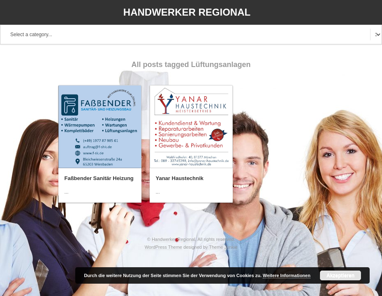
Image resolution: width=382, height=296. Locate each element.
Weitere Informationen (286, 275)
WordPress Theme (163, 247)
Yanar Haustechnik (180, 178)
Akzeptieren (340, 275)
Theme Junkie (223, 247)
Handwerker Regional (186, 12)
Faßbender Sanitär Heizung (99, 178)
